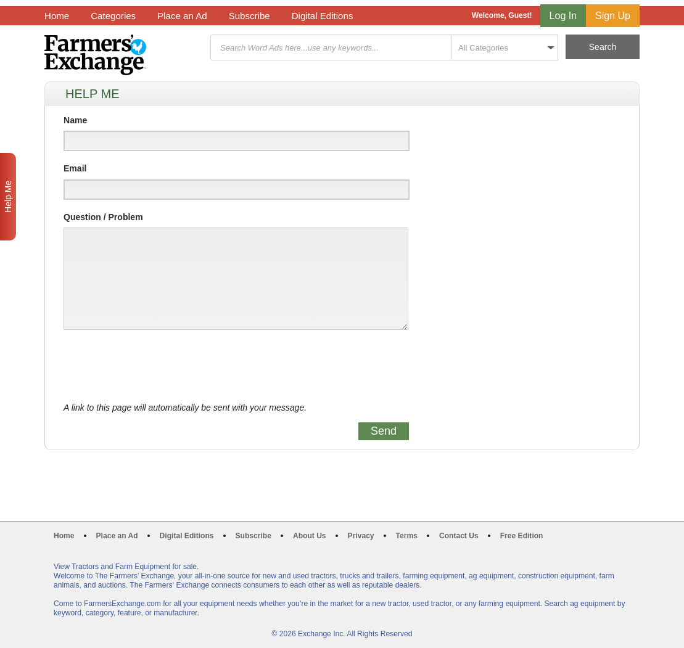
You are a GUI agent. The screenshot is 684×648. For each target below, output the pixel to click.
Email (75, 168)
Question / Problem (103, 217)
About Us (309, 535)
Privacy (361, 535)
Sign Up (612, 15)
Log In (563, 15)
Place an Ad (182, 15)
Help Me (8, 197)
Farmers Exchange (95, 55)
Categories (113, 15)
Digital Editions (322, 15)
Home (56, 15)
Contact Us (459, 535)
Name (75, 120)
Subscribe (249, 15)
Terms (407, 535)
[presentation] (157, 366)
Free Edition (521, 535)
